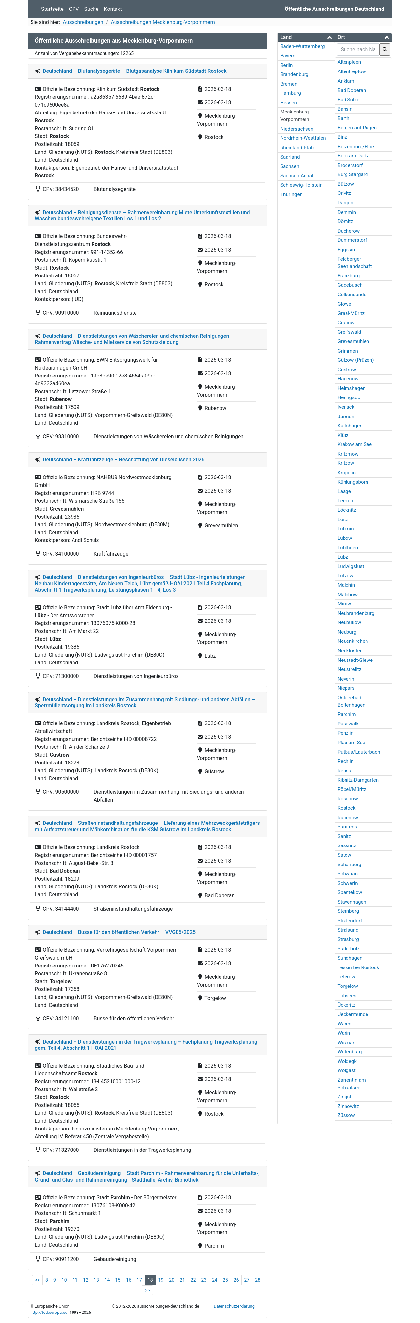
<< (37, 1280)
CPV (74, 9)
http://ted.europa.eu (48, 1312)
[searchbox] (358, 49)
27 (247, 1280)
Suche (91, 9)
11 (75, 1280)
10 (64, 1280)
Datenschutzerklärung (234, 1306)
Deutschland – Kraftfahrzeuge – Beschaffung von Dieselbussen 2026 (124, 460)
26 (236, 1280)
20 (171, 1280)
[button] (306, 37)
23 (204, 1280)
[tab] (306, 37)
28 (257, 1280)
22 (193, 1280)
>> (147, 1290)
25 (225, 1280)
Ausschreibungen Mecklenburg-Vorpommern (163, 22)
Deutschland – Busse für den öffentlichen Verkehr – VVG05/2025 (119, 932)
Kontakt (113, 9)
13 (96, 1280)
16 (128, 1280)
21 (182, 1280)
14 (107, 1280)
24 (214, 1280)
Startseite (52, 9)
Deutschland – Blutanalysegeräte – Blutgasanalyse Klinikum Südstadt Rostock (135, 71)
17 (139, 1280)
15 (118, 1280)
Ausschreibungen (83, 22)
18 (150, 1280)
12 (85, 1280)
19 (161, 1280)
